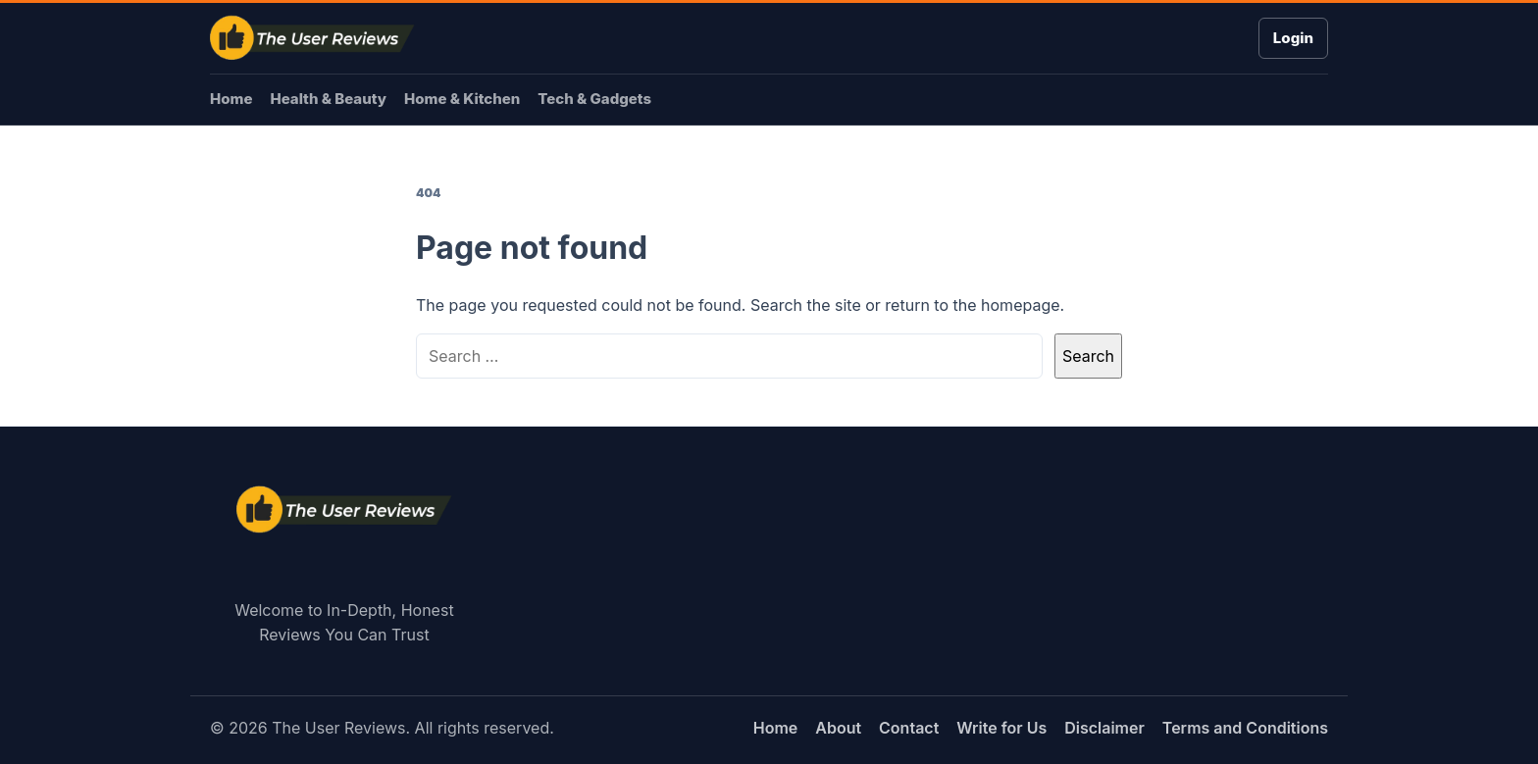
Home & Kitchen (462, 98)
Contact (909, 728)
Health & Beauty (328, 98)
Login (1293, 37)
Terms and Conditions (1245, 728)
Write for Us (1001, 728)
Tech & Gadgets (594, 98)
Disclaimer (1104, 728)
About (838, 728)
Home (231, 98)
